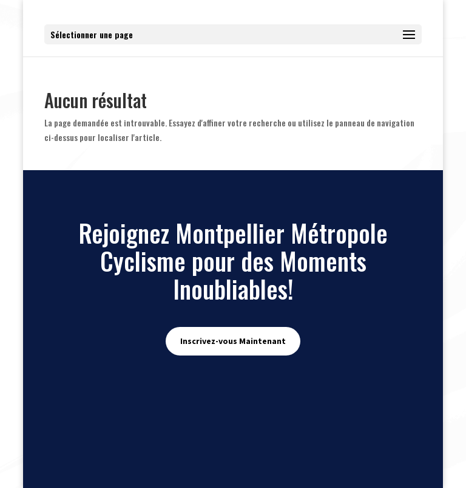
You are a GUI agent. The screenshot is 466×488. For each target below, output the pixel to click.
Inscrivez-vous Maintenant (233, 340)
